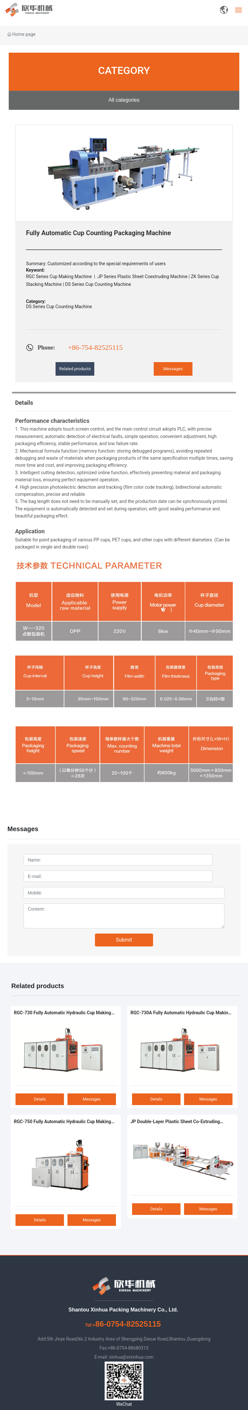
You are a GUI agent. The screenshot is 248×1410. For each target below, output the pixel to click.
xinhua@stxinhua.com (131, 1357)
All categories (124, 100)
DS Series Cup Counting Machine (59, 306)
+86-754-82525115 (95, 347)
